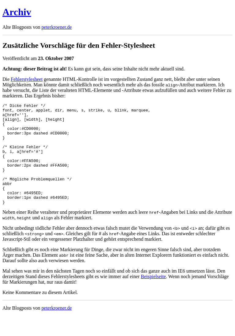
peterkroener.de (57, 27)
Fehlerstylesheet (27, 79)
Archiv (16, 11)
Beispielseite (153, 296)
